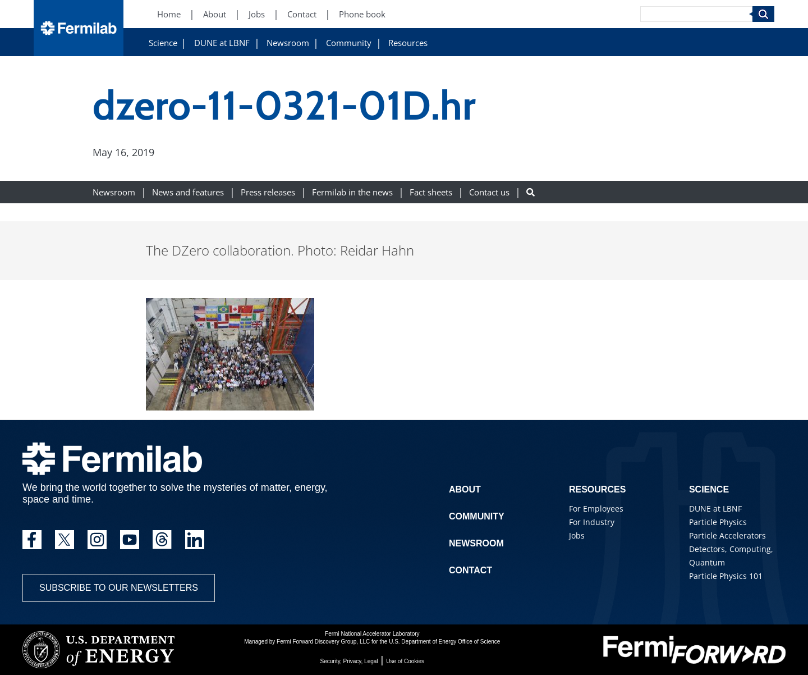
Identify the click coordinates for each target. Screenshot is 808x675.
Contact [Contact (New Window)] (301, 14)
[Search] (696, 14)
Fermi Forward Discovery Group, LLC (323, 641)
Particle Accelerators (727, 535)
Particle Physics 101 (726, 576)
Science (163, 43)
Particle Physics (718, 522)
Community (348, 43)
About (465, 489)
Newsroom (288, 43)
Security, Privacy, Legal (349, 661)
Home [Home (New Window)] (169, 14)
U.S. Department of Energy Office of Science (444, 641)
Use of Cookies (405, 661)
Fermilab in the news (352, 192)
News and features (188, 192)
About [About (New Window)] (214, 14)
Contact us (489, 192)
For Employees (596, 508)
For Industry (591, 522)
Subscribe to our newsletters (118, 587)
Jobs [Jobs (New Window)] (257, 14)
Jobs (577, 535)
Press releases (268, 192)
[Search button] (530, 192)
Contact (470, 570)
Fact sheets (431, 192)
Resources (408, 43)
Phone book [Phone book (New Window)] (362, 14)
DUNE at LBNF (222, 43)
